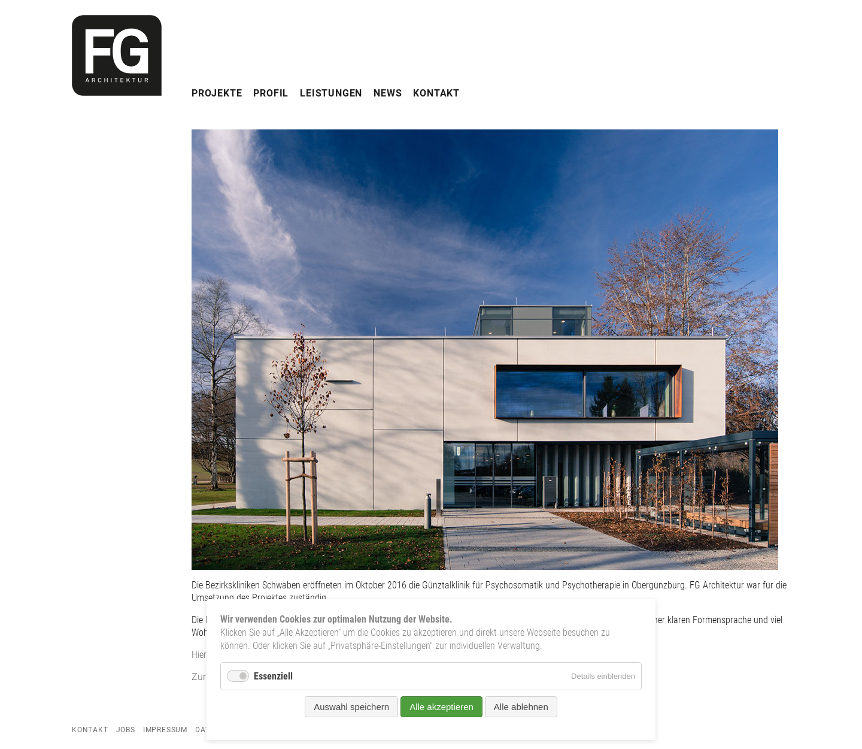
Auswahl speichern (351, 707)
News (388, 93)
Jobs (125, 730)
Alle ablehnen (521, 707)
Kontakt (436, 93)
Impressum (165, 730)
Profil (271, 93)
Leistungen (331, 93)
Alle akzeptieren (441, 707)
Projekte (217, 93)
